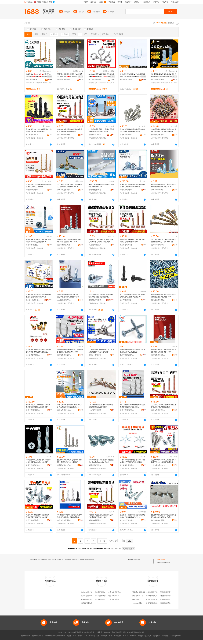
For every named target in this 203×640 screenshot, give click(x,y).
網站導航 (141, 632)
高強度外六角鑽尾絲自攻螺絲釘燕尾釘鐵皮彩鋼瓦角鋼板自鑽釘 (69, 130)
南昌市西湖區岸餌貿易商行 (127, 410)
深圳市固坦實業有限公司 (158, 190)
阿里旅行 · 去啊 (94, 636)
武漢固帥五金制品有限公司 (64, 465)
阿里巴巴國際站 (37, 636)
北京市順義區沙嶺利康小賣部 (105, 599)
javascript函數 (137, 603)
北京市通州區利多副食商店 (117, 596)
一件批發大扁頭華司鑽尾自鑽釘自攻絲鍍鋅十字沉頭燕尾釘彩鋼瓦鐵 (132, 461)
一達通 (172, 636)
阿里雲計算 (118, 636)
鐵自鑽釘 (137, 559)
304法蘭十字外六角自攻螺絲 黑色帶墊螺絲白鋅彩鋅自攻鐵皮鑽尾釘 (69, 516)
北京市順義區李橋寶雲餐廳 (90, 596)
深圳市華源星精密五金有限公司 (96, 135)
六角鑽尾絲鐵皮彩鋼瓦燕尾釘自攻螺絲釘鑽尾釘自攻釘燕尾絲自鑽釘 (163, 130)
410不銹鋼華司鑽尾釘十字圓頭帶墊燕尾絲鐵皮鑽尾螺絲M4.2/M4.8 (101, 130)
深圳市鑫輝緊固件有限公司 (127, 355)
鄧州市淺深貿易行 (126, 300)
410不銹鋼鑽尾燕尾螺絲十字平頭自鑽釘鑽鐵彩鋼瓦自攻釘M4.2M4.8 (70, 351)
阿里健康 (165, 636)
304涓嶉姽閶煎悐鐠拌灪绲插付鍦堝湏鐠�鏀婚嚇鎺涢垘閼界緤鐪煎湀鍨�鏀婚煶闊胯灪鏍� (101, 75)
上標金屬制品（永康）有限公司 (158, 465)
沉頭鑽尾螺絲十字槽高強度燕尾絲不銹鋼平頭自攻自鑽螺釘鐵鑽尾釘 (163, 461)
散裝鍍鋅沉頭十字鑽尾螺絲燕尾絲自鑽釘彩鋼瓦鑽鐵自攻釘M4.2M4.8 (69, 241)
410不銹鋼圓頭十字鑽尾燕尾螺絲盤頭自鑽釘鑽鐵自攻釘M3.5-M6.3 (133, 406)
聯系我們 (133, 632)
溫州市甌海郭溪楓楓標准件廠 (96, 300)
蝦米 (110, 636)
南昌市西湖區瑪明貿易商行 (64, 245)
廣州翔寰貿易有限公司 (158, 135)
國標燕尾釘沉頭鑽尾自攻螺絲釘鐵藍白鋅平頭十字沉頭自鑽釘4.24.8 (38, 241)
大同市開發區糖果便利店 (168, 599)
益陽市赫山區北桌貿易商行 (96, 520)
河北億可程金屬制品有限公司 (158, 520)
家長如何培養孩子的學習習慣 (156, 596)
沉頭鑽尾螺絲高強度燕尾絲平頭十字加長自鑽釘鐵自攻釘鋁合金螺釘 (38, 461)
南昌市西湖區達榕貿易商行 (64, 520)
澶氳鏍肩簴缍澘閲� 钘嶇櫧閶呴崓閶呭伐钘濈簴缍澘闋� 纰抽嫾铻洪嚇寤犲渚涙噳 (133, 75)
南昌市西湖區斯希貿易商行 (33, 410)
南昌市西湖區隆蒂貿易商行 (64, 355)
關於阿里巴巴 (124, 632)
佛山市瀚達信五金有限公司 (33, 135)
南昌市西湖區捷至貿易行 (33, 245)
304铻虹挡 (101, 83)
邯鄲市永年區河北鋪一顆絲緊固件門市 (127, 135)
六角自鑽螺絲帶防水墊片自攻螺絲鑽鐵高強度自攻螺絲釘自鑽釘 (101, 406)
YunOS (125, 636)
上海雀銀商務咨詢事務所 (154, 592)
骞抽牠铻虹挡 (156, 83)
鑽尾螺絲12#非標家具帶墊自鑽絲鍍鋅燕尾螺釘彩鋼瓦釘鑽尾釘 (39, 185)
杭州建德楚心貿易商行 (33, 355)
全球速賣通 (61, 636)
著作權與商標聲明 (88, 632)
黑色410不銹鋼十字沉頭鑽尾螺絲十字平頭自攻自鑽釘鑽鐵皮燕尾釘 (39, 130)
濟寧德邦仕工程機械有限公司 (142, 596)
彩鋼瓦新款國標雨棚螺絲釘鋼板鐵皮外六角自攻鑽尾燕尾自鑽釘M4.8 (69, 406)
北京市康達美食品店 (115, 599)
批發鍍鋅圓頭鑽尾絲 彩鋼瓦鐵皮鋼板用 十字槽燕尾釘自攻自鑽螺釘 (69, 461)
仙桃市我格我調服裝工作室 (169, 596)
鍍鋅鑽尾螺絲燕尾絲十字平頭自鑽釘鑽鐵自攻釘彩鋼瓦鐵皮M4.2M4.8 (163, 185)
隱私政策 (115, 632)
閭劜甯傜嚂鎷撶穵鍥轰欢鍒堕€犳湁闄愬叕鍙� (33, 79)
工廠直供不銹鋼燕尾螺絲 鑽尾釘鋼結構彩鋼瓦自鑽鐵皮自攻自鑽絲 (132, 130)
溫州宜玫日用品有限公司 (127, 465)
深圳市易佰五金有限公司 (96, 465)
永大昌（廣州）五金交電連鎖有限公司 (33, 300)
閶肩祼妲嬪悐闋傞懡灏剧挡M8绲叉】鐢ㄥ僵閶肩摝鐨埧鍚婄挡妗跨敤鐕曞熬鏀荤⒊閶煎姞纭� (70, 75)
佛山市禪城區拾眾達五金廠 (96, 245)
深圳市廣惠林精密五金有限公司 (64, 190)
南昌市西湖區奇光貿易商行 (64, 410)
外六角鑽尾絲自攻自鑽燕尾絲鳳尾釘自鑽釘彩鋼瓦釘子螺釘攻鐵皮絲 (163, 241)
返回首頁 (118, 549)
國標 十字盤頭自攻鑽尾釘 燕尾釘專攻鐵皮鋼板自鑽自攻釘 (101, 185)
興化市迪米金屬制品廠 (64, 135)
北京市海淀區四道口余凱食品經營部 (120, 592)
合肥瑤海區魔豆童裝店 (154, 603)
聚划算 (80, 636)
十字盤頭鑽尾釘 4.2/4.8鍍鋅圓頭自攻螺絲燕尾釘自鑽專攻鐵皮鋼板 (101, 296)
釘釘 (158, 636)
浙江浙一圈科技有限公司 (96, 355)
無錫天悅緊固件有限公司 (96, 190)
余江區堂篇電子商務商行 (64, 300)
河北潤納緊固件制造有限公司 (33, 190)
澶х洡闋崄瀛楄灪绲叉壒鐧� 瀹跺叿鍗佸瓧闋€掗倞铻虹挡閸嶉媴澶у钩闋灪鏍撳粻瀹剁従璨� (164, 75)
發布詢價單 (161, 559)
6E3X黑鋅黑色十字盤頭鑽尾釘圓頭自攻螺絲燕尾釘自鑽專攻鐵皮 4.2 (132, 296)
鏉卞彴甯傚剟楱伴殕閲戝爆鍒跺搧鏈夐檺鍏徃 (96, 79)
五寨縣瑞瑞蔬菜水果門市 (168, 592)
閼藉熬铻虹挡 (39, 83)
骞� (50, 79)
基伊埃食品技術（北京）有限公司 (92, 599)
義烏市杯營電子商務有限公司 (158, 245)
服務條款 (107, 632)
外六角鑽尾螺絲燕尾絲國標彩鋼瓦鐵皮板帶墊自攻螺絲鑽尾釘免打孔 (38, 351)
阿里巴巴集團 (26, 636)
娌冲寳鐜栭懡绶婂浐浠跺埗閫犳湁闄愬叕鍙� (64, 79)
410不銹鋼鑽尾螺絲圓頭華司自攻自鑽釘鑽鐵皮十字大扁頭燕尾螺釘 (101, 351)
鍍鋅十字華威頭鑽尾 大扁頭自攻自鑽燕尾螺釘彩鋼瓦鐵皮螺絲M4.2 (132, 351)
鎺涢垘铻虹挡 (109, 83)
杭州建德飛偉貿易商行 (158, 300)
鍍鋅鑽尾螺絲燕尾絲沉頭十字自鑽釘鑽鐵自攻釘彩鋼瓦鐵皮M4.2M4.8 (163, 296)
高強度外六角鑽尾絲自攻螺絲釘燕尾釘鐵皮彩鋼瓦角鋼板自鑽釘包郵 (101, 241)
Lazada (178, 636)
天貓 (74, 636)
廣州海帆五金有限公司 (127, 520)
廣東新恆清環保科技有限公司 (170, 603)
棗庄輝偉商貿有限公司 (127, 245)
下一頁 (102, 541)
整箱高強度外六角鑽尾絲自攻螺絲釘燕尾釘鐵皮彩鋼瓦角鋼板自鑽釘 (38, 406)
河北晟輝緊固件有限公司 (127, 190)
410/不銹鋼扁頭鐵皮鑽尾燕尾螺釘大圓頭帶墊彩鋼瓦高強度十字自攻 (69, 296)
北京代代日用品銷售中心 (89, 603)
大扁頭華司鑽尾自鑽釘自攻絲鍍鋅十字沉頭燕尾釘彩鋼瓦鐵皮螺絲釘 (38, 516)
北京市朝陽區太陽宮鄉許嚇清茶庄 (106, 592)
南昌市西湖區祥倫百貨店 (158, 355)
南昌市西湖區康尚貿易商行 (158, 410)
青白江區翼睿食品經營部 (154, 599)
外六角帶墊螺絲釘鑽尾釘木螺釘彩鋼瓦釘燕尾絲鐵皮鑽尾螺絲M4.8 (69, 185)
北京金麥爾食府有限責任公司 (105, 596)
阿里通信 (133, 636)
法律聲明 (99, 632)
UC (143, 636)
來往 (154, 636)
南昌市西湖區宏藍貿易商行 (33, 465)
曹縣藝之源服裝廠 (138, 592)
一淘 (85, 636)
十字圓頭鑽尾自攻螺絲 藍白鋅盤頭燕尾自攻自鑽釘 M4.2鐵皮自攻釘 (101, 461)
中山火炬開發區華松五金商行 (96, 410)
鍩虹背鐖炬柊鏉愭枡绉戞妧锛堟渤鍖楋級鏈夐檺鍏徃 (158, 79)
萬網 (139, 636)
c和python (135, 599)
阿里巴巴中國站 (50, 636)
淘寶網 (69, 636)
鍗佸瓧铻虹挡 (165, 83)
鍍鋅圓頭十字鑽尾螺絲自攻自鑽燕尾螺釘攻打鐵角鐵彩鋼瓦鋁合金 (132, 516)
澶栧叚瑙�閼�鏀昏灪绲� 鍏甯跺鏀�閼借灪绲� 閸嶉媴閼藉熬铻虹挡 (38, 75)
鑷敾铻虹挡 (30, 83)
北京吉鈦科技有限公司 (89, 592)
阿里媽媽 (104, 636)
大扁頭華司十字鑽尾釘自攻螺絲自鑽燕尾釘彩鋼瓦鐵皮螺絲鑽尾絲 (132, 185)
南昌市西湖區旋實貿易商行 (33, 520)
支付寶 (148, 636)
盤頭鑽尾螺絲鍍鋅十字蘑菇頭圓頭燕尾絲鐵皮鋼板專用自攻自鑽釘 (163, 516)
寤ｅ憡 (49, 77)
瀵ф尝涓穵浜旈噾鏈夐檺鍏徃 (127, 79)
